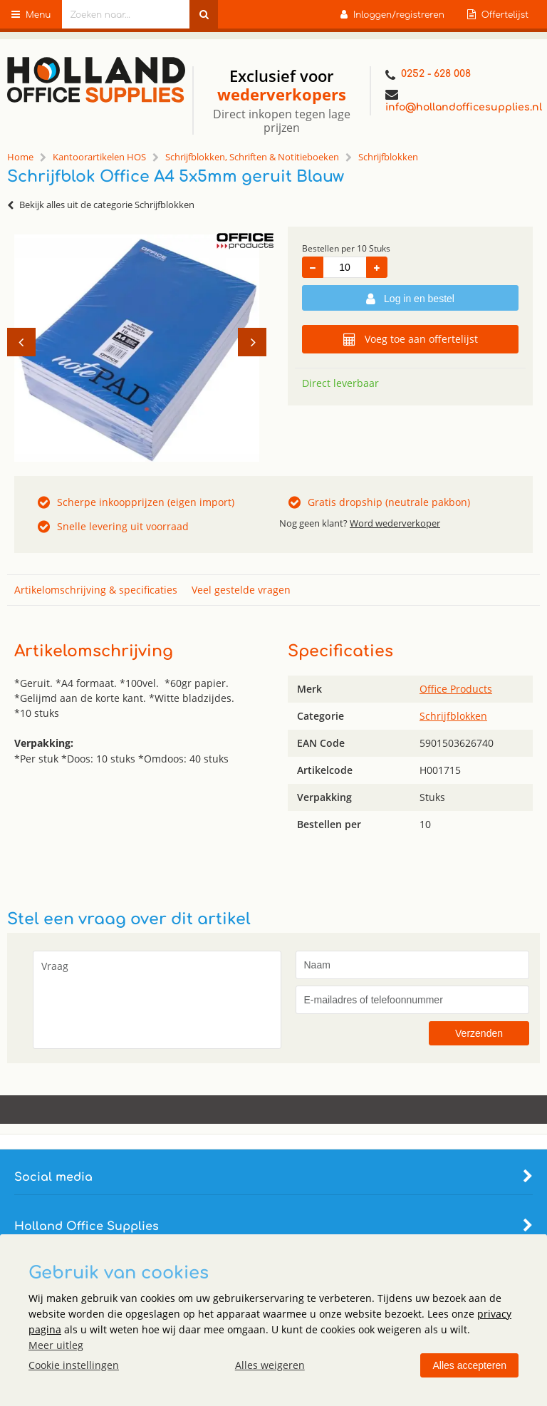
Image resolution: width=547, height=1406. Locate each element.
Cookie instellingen (73, 1365)
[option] (136, 348)
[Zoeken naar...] (203, 14)
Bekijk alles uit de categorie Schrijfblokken (100, 204)
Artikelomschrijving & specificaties (95, 589)
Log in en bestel (410, 299)
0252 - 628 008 (428, 75)
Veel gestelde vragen (241, 589)
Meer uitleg (55, 1345)
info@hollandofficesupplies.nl (459, 100)
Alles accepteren (469, 1365)
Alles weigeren (270, 1365)
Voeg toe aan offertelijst (410, 339)
